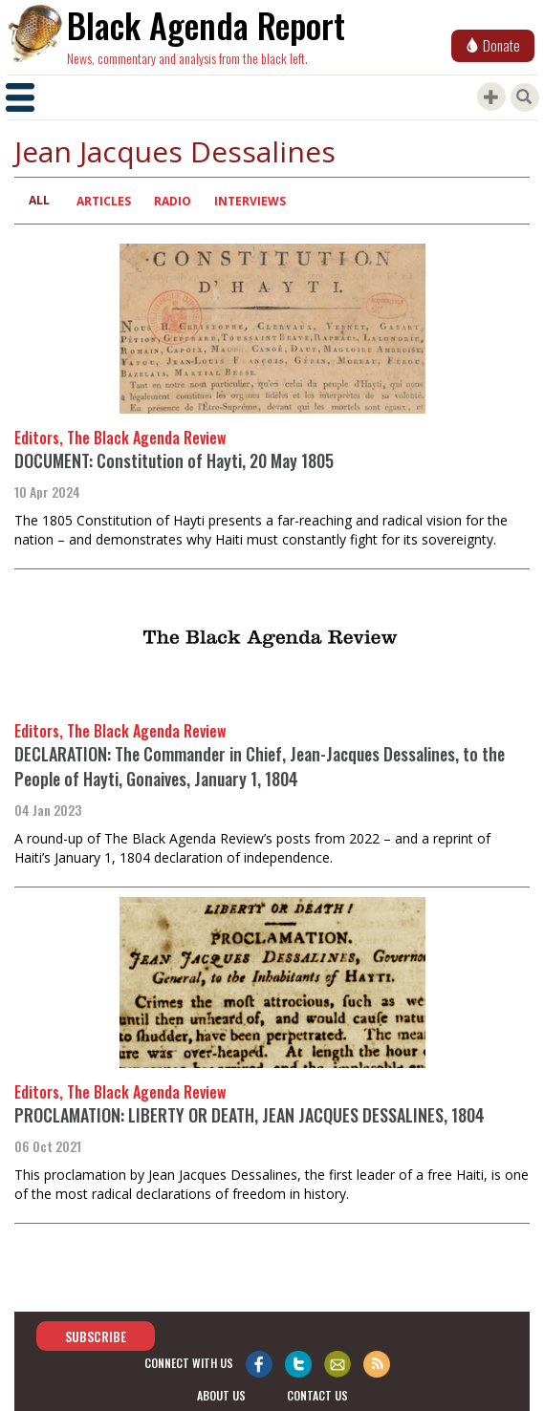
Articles (103, 201)
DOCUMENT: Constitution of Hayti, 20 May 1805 (174, 460)
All (39, 200)
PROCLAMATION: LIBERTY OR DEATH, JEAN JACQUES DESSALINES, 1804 (249, 1114)
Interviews (250, 201)
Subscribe (95, 1335)
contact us (317, 1395)
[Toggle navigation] (20, 97)
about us (221, 1395)
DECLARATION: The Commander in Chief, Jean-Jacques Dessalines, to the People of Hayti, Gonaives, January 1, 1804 (259, 766)
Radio (172, 201)
